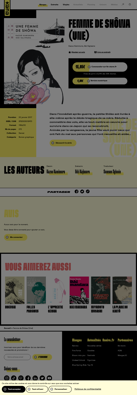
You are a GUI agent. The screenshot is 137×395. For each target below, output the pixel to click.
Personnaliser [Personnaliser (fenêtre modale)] (61, 389)
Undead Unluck (78, 360)
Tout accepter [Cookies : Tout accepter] (14, 389)
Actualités (94, 340)
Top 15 (90, 365)
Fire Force (76, 351)
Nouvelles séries (94, 346)
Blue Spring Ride (79, 365)
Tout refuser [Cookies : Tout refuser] (37, 389)
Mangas (77, 340)
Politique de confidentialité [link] (88, 389)
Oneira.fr (108, 340)
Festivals (91, 355)
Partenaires (125, 340)
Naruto (75, 346)
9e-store (121, 346)
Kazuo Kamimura (75, 46)
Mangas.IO (122, 355)
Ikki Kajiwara (89, 46)
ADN (120, 351)
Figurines (91, 360)
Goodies (90, 351)
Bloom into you (78, 355)
